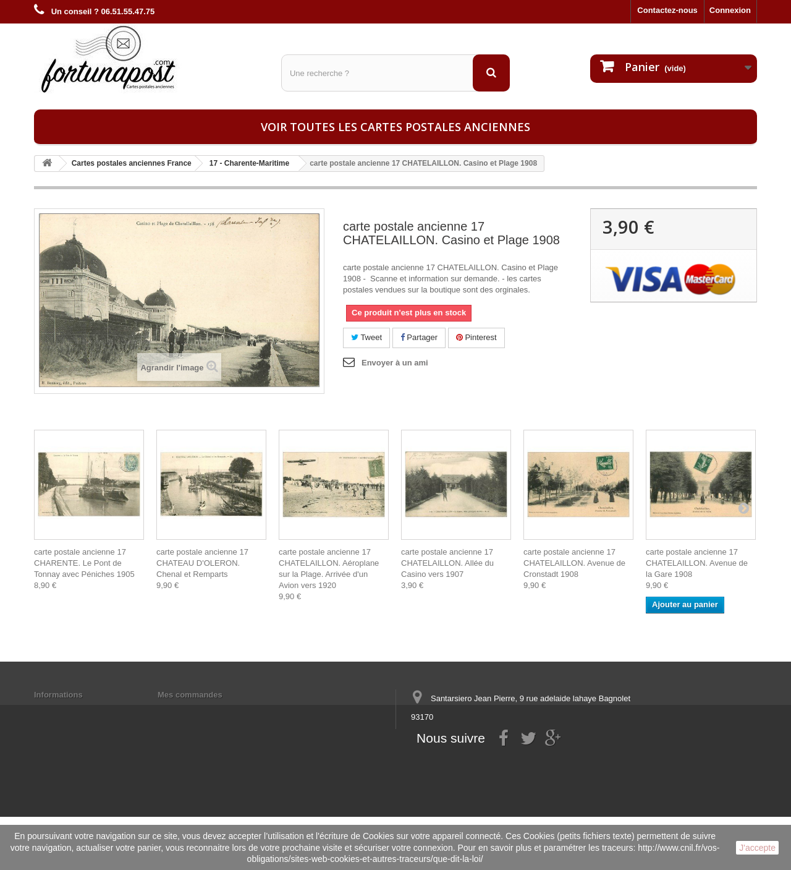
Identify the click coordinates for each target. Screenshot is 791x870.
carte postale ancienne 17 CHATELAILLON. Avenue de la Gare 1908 (697, 563)
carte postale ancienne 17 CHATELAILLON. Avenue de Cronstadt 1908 (574, 563)
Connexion (730, 10)
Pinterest (476, 337)
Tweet (366, 337)
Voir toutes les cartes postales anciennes (395, 126)
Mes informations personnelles (217, 710)
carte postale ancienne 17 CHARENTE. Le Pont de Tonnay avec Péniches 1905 (84, 563)
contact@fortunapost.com (506, 762)
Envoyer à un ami (395, 362)
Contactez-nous (667, 10)
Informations (58, 694)
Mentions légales (66, 710)
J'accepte (757, 848)
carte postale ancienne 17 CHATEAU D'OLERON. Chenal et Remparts (202, 563)
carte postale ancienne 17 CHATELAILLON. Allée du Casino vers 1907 (447, 563)
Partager (419, 337)
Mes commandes (190, 694)
